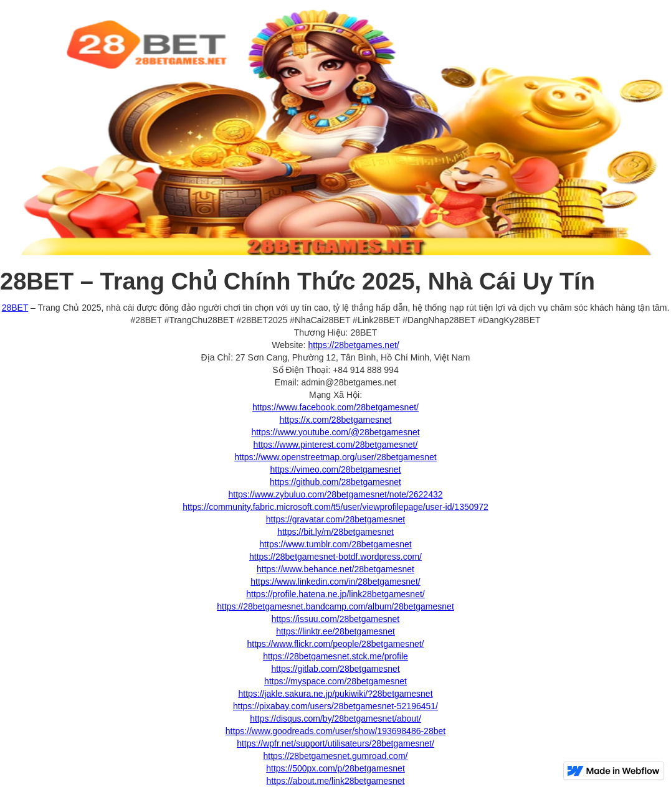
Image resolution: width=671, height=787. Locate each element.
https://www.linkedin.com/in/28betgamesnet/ (335, 582)
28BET (15, 308)
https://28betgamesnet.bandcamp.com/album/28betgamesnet (335, 606)
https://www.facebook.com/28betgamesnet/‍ (335, 407)
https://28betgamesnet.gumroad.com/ (336, 756)
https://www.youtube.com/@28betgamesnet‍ (335, 432)
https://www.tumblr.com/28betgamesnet (335, 544)
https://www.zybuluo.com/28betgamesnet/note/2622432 (336, 494)
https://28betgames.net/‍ (353, 345)
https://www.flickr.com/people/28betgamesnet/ (335, 644)
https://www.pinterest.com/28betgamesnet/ (336, 445)
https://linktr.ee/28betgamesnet (335, 631)
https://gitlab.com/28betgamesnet (335, 669)
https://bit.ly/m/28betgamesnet (335, 532)
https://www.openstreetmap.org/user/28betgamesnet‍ (335, 457)
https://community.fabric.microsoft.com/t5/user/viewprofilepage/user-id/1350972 (335, 507)
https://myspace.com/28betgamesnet (335, 681)
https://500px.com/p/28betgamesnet (335, 768)
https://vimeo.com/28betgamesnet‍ (335, 469)
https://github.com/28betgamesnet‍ (335, 482)
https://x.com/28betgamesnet (336, 420)
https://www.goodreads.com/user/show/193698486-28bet (335, 731)
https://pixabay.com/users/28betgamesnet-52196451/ (335, 706)
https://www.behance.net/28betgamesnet (335, 569)
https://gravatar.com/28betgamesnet (335, 519)
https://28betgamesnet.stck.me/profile (335, 656)
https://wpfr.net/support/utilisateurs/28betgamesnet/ (335, 743)
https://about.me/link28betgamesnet (336, 781)
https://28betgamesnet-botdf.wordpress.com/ (335, 557)
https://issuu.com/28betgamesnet (335, 619)
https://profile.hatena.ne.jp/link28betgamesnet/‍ (335, 594)
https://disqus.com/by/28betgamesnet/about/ (335, 718)
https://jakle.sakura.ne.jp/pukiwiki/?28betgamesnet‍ (335, 694)
